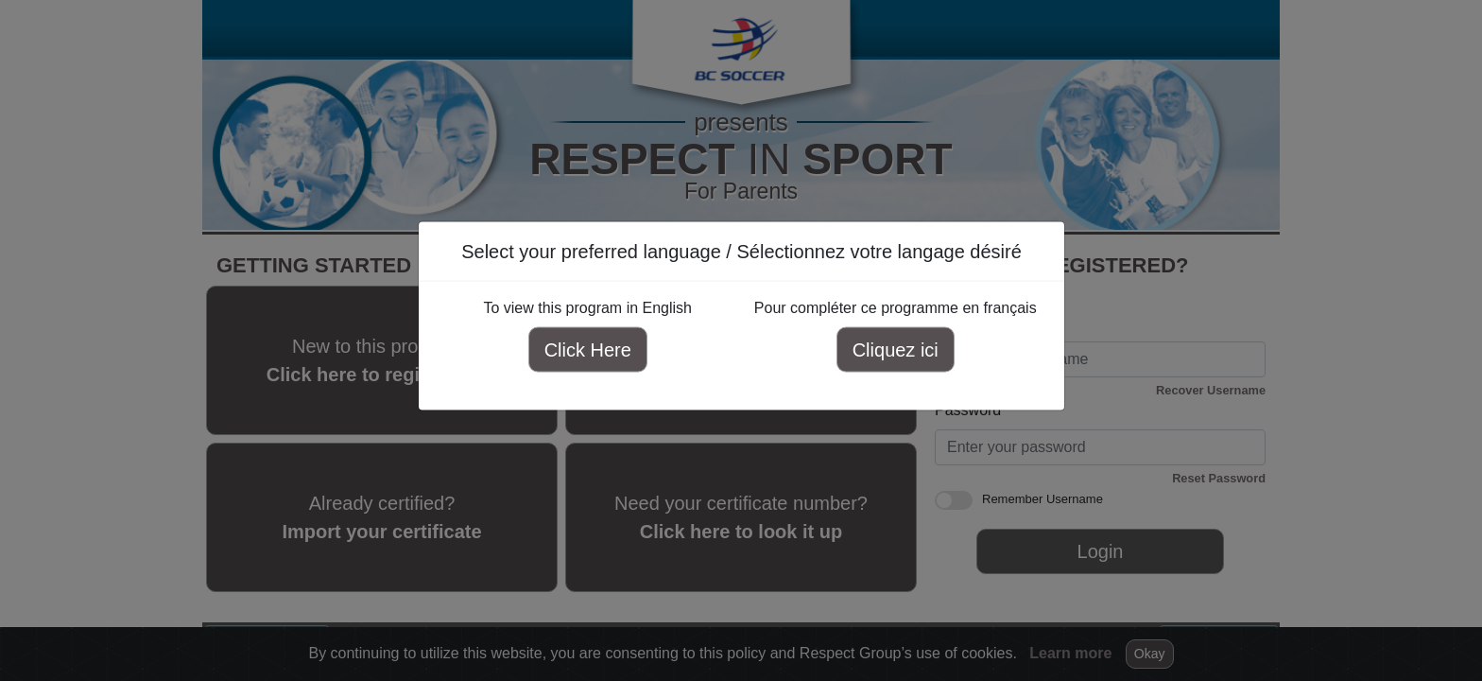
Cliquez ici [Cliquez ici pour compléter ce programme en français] (895, 350)
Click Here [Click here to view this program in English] (586, 350)
